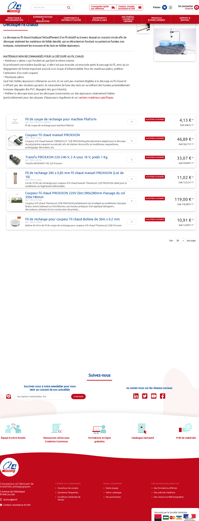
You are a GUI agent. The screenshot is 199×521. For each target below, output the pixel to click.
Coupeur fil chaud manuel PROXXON (52, 147)
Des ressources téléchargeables (169, 509)
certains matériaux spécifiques (96, 109)
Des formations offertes (165, 500)
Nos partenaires (113, 509)
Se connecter (185, 6)
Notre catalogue (114, 505)
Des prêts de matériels (164, 505)
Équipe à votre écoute (13, 450)
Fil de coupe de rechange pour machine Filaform (61, 131)
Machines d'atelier (58, 26)
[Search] (68, 7)
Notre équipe (112, 500)
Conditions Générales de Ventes (69, 510)
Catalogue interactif (142, 450)
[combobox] (52, 7)
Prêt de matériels (186, 450)
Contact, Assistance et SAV (17, 517)
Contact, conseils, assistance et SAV (126, 7)
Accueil (7, 26)
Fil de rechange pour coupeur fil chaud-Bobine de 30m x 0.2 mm (72, 231)
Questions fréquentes (68, 505)
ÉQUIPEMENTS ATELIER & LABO (29, 26)
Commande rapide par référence (100, 7)
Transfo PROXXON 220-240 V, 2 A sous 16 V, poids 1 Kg (66, 169)
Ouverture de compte (68, 500)
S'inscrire (189, 9)
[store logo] (14, 7)
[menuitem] (14, 19)
